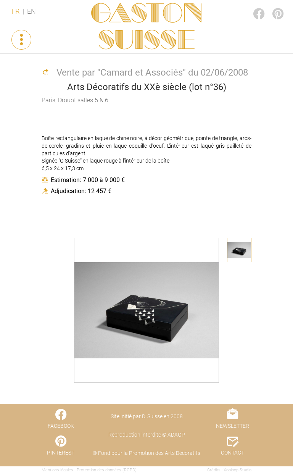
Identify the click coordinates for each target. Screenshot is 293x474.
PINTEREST (60, 453)
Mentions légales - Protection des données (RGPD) (89, 470)
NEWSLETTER (232, 426)
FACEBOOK (61, 426)
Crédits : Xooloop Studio (229, 470)
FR (15, 11)
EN (31, 11)
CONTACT (232, 453)
